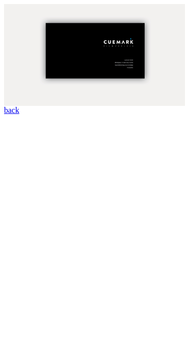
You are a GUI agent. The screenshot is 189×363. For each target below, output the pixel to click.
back (11, 110)
